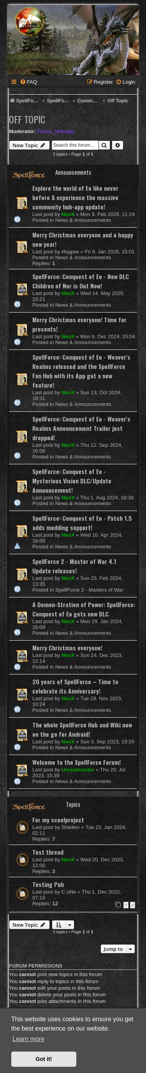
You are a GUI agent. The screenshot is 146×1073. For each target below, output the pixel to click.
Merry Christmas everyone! (67, 647)
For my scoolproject (58, 819)
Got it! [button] (43, 1059)
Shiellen (71, 827)
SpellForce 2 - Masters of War (89, 590)
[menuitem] (28, 82)
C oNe (69, 892)
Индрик (70, 252)
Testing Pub (48, 884)
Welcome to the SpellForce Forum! (76, 762)
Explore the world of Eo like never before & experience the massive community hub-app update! (75, 197)
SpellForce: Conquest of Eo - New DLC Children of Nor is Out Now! (80, 281)
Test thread (47, 852)
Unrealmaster (78, 770)
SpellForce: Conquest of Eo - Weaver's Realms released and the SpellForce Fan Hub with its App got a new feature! (81, 371)
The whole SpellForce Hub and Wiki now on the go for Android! (82, 729)
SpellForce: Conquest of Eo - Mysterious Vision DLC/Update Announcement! (71, 481)
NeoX (68, 214)
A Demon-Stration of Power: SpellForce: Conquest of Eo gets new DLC (83, 609)
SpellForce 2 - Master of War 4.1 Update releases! (74, 566)
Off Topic (27, 119)
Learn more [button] (28, 1039)
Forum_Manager (56, 131)
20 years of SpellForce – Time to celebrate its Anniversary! (75, 686)
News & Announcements (83, 220)
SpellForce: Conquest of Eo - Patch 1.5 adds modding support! (82, 522)
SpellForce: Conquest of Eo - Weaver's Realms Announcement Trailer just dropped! (81, 428)
